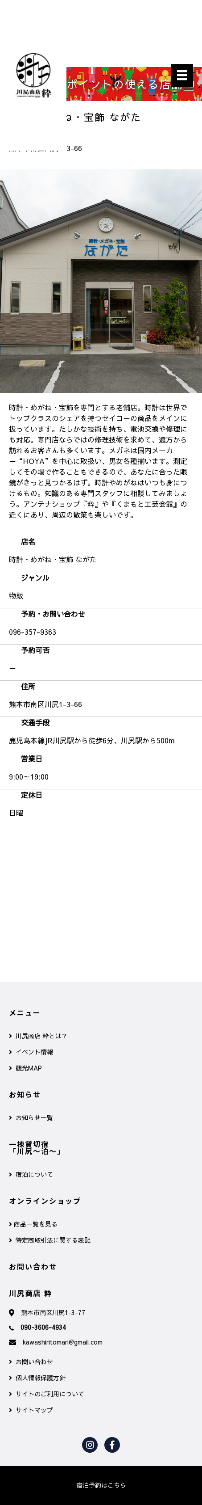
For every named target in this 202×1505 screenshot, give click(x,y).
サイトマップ (31, 1409)
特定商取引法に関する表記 (50, 1239)
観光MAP (25, 1067)
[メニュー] (182, 75)
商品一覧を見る (33, 1223)
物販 (16, 595)
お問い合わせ (31, 1361)
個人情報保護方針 (37, 1377)
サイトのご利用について (46, 1393)
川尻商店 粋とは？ (38, 1035)
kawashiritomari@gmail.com (63, 1341)
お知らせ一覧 (31, 1117)
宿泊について (31, 1174)
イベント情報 (31, 1051)
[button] (101, 1485)
